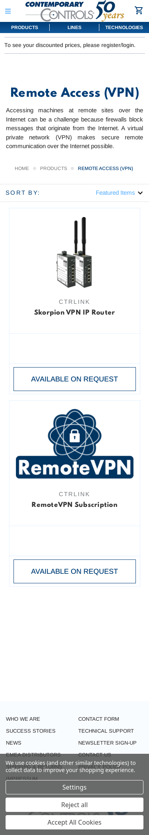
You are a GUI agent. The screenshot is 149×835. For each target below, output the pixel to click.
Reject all (74, 804)
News (13, 743)
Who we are (23, 719)
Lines (74, 27)
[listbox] (119, 192)
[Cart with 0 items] (140, 10)
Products (24, 27)
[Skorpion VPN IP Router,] (75, 252)
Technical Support (106, 731)
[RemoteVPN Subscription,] (75, 444)
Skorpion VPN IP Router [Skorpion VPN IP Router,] (74, 312)
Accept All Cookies (75, 822)
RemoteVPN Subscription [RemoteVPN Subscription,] (74, 505)
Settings (74, 787)
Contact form (98, 719)
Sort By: (23, 192)
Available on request (74, 379)
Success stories (31, 731)
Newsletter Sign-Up (107, 743)
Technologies (124, 27)
